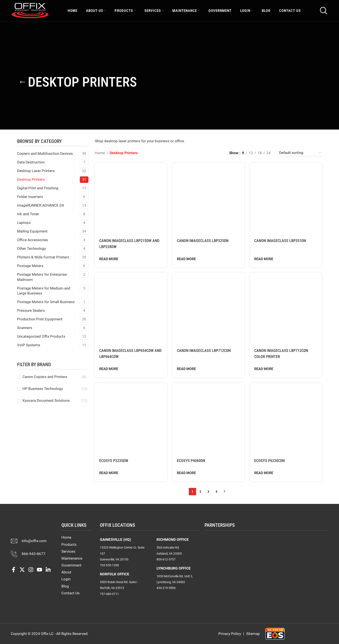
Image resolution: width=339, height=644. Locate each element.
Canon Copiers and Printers (44, 377)
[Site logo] (30, 11)
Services (68, 551)
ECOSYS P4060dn (192, 403)
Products (69, 544)
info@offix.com (34, 541)
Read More (108, 258)
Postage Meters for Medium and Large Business (43, 291)
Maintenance (71, 558)
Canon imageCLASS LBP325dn (205, 239)
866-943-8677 (33, 554)
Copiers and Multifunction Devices (45, 153)
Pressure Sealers (31, 310)
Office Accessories (32, 240)
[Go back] (22, 82)
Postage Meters (30, 266)
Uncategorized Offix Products (41, 336)
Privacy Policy (229, 633)
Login (65, 579)
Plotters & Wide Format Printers (43, 257)
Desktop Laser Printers (36, 171)
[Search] (323, 12)
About (66, 572)
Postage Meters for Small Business (46, 302)
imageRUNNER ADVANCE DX (40, 205)
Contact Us (70, 593)
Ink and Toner (28, 214)
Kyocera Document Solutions (46, 400)
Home (100, 153)
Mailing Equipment (32, 231)
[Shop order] (300, 152)
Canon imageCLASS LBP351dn (283, 239)
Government (71, 565)
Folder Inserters (30, 197)
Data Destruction (31, 162)
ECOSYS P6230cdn (272, 460)
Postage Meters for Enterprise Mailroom (42, 277)
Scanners (24, 328)
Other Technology (31, 248)
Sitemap (253, 633)
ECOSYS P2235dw (115, 460)
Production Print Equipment (39, 319)
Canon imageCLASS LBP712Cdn (206, 350)
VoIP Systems (28, 345)
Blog (65, 586)
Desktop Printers (31, 179)
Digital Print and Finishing (37, 188)
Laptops (24, 222)
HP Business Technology (42, 388)
